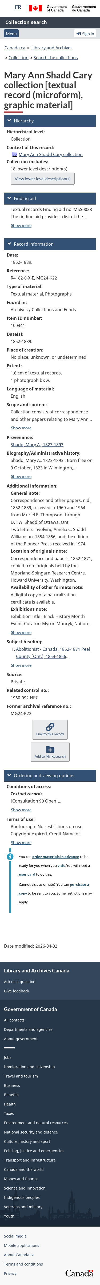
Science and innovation (25, 1188)
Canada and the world (24, 1169)
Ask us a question (19, 981)
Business (12, 1085)
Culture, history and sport (27, 1141)
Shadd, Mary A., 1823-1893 (37, 445)
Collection (19, 58)
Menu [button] (11, 33)
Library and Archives (52, 48)
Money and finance (21, 1178)
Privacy (10, 1273)
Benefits (11, 1094)
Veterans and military (23, 1206)
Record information (30, 244)
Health (10, 1104)
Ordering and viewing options (40, 776)
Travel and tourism (21, 1076)
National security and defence (31, 1132)
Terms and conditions (23, 1264)
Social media (15, 1236)
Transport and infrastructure (30, 1160)
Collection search (26, 22)
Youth (9, 1216)
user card (27, 874)
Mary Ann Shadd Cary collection (51, 154)
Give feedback (16, 990)
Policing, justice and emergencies (34, 1150)
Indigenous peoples (22, 1197)
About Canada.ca (19, 1254)
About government (21, 1038)
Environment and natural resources (36, 1122)
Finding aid (21, 198)
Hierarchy (20, 121)
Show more (21, 225)
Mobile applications (21, 1245)
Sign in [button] (85, 33)
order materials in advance (55, 856)
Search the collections (56, 58)
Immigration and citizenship (29, 1066)
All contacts (14, 1020)
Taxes (9, 1113)
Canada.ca (15, 48)
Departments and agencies (28, 1029)
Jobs (7, 1057)
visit (61, 865)
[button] (50, 729)
